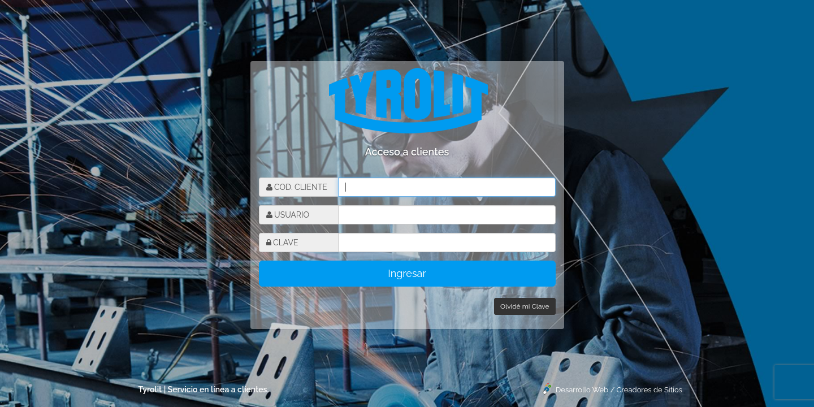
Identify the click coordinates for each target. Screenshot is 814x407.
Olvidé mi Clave (524, 306)
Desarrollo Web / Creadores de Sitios (619, 390)
